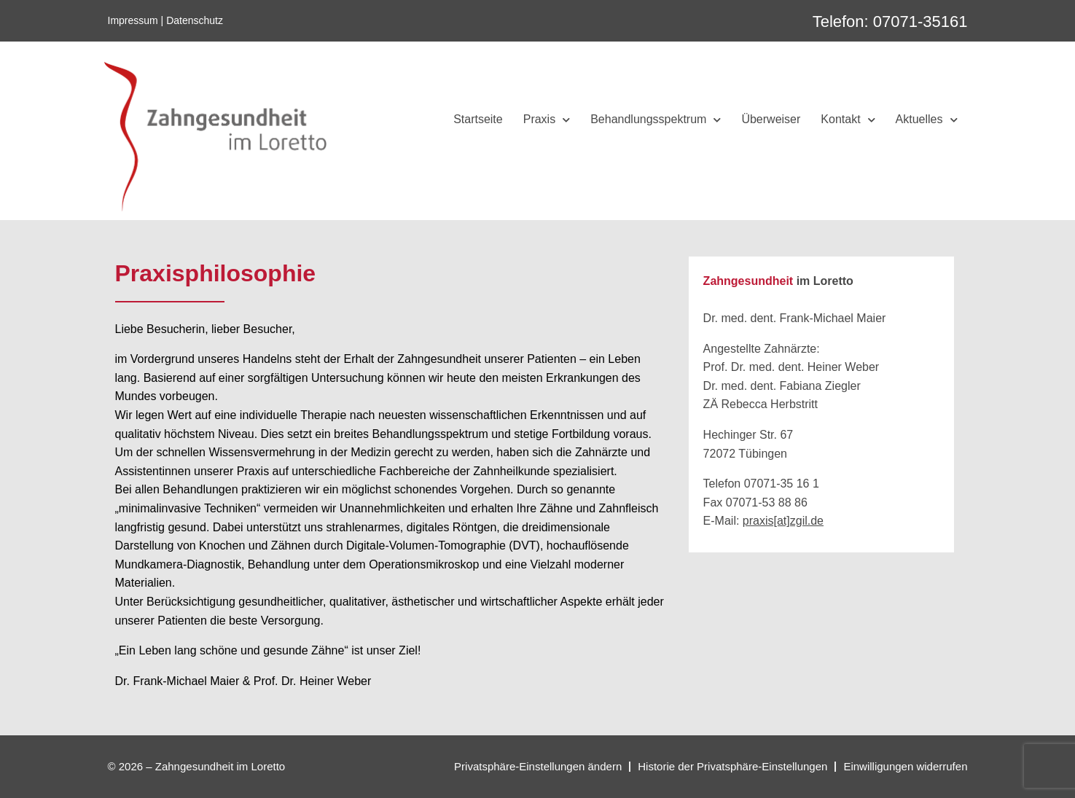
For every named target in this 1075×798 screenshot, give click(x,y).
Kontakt (848, 120)
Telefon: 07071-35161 (890, 21)
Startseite (478, 119)
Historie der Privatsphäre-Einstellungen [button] (732, 766)
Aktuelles (927, 120)
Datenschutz (194, 20)
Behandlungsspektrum (655, 120)
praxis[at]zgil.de (783, 521)
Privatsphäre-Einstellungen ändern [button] (538, 766)
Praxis (546, 120)
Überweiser (770, 119)
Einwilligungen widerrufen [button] (905, 766)
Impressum (133, 20)
